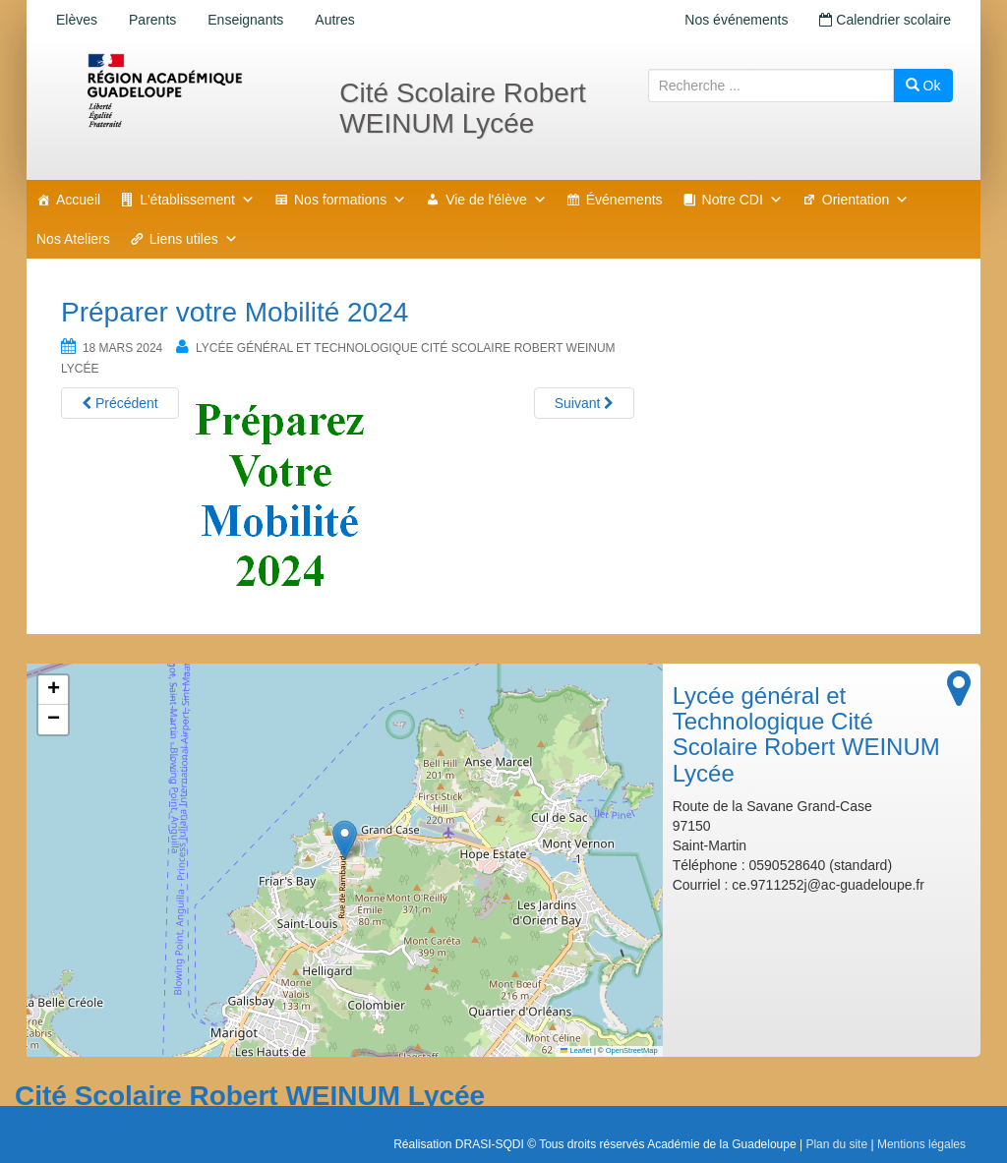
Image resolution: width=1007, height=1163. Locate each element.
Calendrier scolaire (885, 20)
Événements (624, 199)
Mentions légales (921, 1144)
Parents (152, 20)
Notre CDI (742, 199)
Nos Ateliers (73, 239)
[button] (344, 840)
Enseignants (245, 20)
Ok (923, 85)
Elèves (76, 20)
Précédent (120, 403)
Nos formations (350, 199)
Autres (334, 20)
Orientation (865, 199)
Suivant (585, 403)
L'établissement (197, 199)
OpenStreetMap (632, 1050)
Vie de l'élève (496, 199)
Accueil (78, 199)
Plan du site (836, 1144)
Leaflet (576, 1050)
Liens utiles (193, 239)
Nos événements (736, 20)
